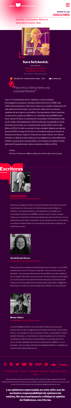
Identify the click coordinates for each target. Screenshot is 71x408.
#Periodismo (47, 153)
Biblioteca (43, 19)
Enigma (48, 379)
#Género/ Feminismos (17, 153)
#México (30, 153)
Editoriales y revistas (25, 23)
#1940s (12, 150)
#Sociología (57, 153)
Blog (38, 23)
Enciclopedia (32, 19)
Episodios (20, 19)
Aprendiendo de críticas (35, 71)
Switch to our (61, 13)
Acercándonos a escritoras (35, 68)
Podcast (23, 371)
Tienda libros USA (11, 371)
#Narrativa (38, 153)
